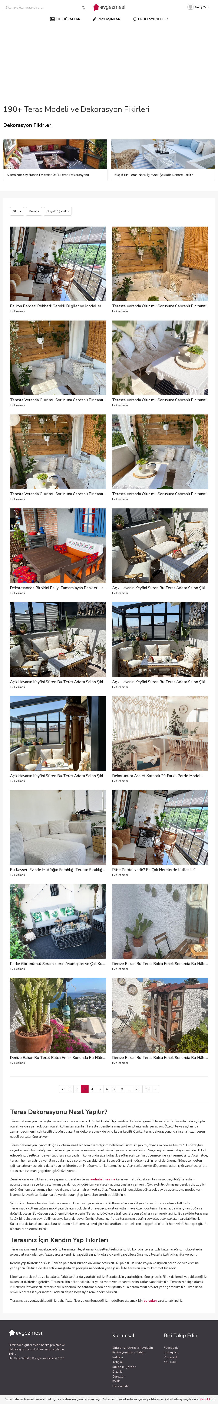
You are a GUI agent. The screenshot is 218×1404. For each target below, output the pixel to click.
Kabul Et (206, 1399)
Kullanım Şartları (124, 1367)
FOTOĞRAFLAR (65, 19)
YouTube (170, 1362)
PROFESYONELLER (150, 19)
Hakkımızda (120, 1386)
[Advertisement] (109, 56)
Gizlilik (117, 1372)
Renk (34, 211)
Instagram (171, 1352)
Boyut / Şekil (58, 211)
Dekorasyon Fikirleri (28, 125)
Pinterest (170, 1357)
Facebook (171, 1348)
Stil (17, 211)
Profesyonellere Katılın (129, 1352)
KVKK (116, 1381)
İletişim (117, 1362)
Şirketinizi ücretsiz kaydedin (132, 1348)
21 (138, 1089)
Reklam (117, 1357)
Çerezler (118, 1377)
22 (147, 1089)
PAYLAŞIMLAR (106, 19)
